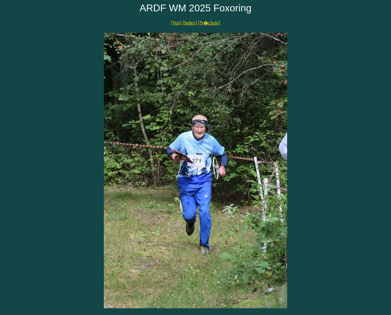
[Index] (190, 22)
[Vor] (176, 22)
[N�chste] (209, 22)
